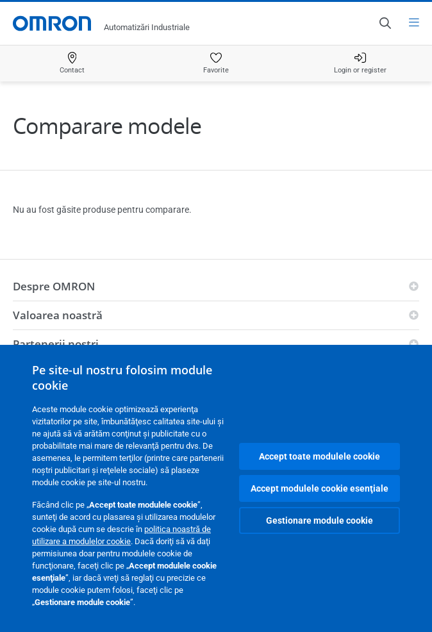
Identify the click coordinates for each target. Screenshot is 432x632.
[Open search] (384, 23)
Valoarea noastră (58, 315)
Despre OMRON (54, 286)
